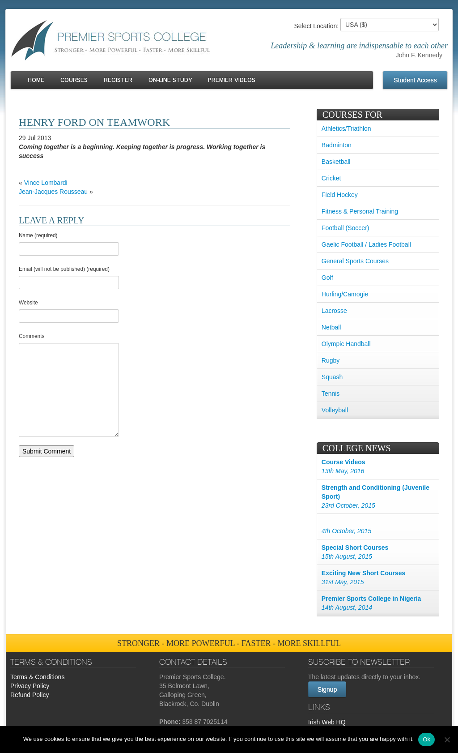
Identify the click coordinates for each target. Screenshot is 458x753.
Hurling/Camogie (345, 294)
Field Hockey (340, 194)
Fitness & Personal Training (360, 211)
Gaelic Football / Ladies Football (366, 244)
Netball (331, 327)
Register (118, 80)
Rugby (330, 360)
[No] (446, 739)
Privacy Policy (29, 685)
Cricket (331, 178)
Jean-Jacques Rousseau (53, 191)
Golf (327, 277)
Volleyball (335, 410)
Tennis (330, 393)
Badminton (337, 145)
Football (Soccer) (345, 227)
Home (36, 80)
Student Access (415, 80)
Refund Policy (29, 694)
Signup (327, 689)
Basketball (336, 161)
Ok (426, 739)
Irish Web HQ (327, 722)
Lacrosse (334, 310)
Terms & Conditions (37, 676)
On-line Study (170, 80)
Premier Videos (231, 80)
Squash (332, 377)
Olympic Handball (346, 343)
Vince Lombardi (46, 182)
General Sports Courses (355, 261)
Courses (74, 80)
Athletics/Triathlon (346, 128)
